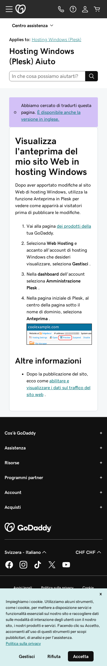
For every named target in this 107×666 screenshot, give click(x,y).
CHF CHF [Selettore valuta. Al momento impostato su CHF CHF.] (89, 552)
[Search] (91, 76)
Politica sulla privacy (57, 588)
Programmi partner (24, 477)
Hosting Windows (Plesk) (56, 39)
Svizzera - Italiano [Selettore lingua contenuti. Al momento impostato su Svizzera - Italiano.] (26, 552)
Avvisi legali (22, 588)
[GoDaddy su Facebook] (9, 567)
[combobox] (47, 76)
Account (13, 492)
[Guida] (73, 9)
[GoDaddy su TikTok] (37, 567)
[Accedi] (85, 9)
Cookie (88, 588)
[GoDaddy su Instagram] (23, 567)
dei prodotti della (74, 226)
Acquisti (13, 507)
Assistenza (15, 447)
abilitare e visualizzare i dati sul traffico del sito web (58, 387)
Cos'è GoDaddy (20, 433)
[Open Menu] (7, 9)
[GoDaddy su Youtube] (66, 567)
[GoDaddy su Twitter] (51, 567)
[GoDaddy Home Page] (28, 527)
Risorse (12, 462)
